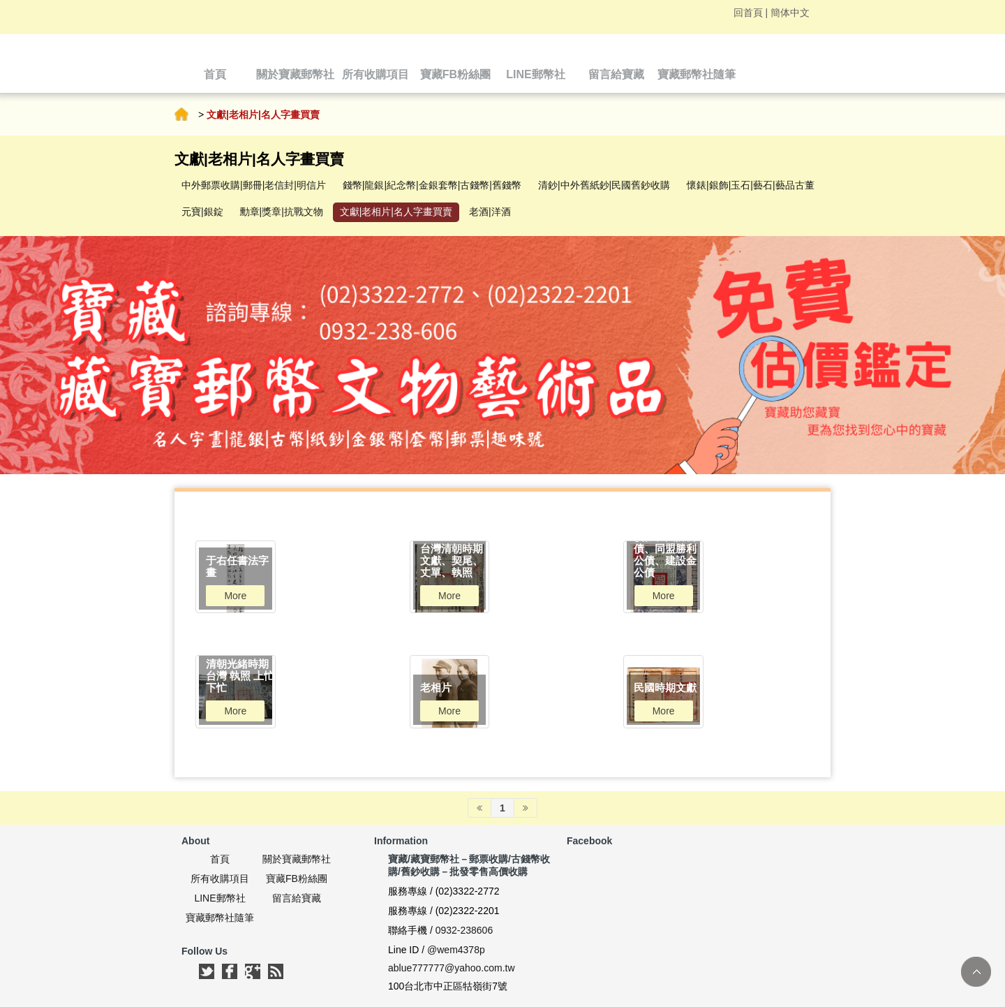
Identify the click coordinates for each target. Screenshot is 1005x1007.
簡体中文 (790, 12)
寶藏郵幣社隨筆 (220, 917)
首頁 (181, 115)
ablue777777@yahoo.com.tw (451, 967)
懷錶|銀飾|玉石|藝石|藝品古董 (750, 185)
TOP (976, 972)
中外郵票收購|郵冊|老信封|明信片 (253, 185)
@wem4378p (456, 949)
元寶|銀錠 (202, 211)
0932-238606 (464, 930)
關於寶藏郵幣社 (296, 859)
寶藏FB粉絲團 (296, 878)
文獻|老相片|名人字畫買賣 (396, 211)
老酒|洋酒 (490, 211)
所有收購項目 (220, 878)
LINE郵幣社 (219, 898)
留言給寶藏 (296, 898)
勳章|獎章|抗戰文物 (281, 211)
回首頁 (748, 12)
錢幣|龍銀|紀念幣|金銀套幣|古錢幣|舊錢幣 (432, 185)
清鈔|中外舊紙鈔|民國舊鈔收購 (604, 185)
